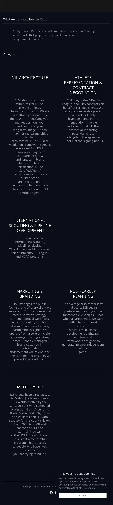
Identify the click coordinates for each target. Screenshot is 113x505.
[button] (15, 6)
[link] (51, 492)
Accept (82, 495)
